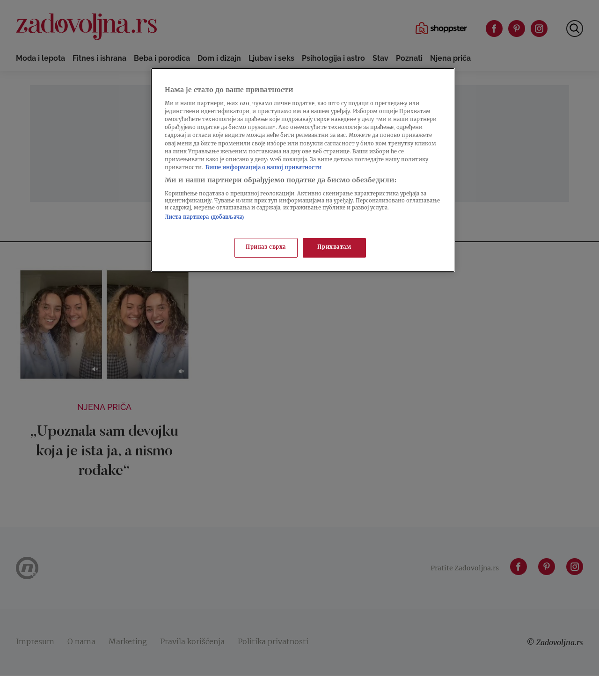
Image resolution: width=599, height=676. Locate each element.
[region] (303, 170)
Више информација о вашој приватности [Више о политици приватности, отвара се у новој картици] (263, 168)
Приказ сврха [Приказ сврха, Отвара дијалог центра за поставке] (266, 247)
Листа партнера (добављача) (204, 217)
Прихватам (334, 247)
